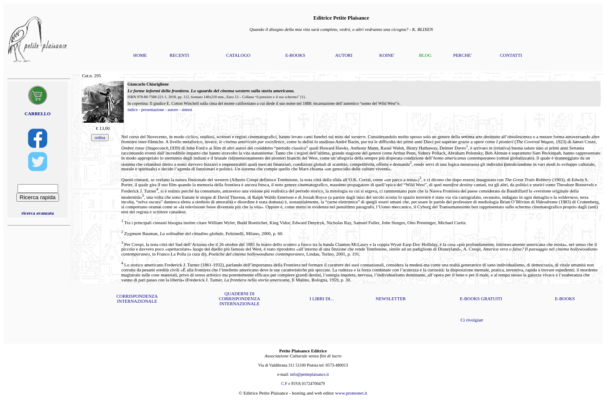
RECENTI (179, 55)
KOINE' (387, 55)
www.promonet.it (351, 392)
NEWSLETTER (391, 298)
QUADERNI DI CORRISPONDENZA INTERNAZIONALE (239, 298)
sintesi (186, 109)
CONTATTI (511, 55)
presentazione (152, 109)
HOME (140, 55)
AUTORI (343, 55)
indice (132, 109)
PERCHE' (462, 55)
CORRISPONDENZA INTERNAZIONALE (137, 299)
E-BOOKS (295, 55)
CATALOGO (238, 55)
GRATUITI (491, 298)
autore (173, 109)
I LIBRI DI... (322, 298)
